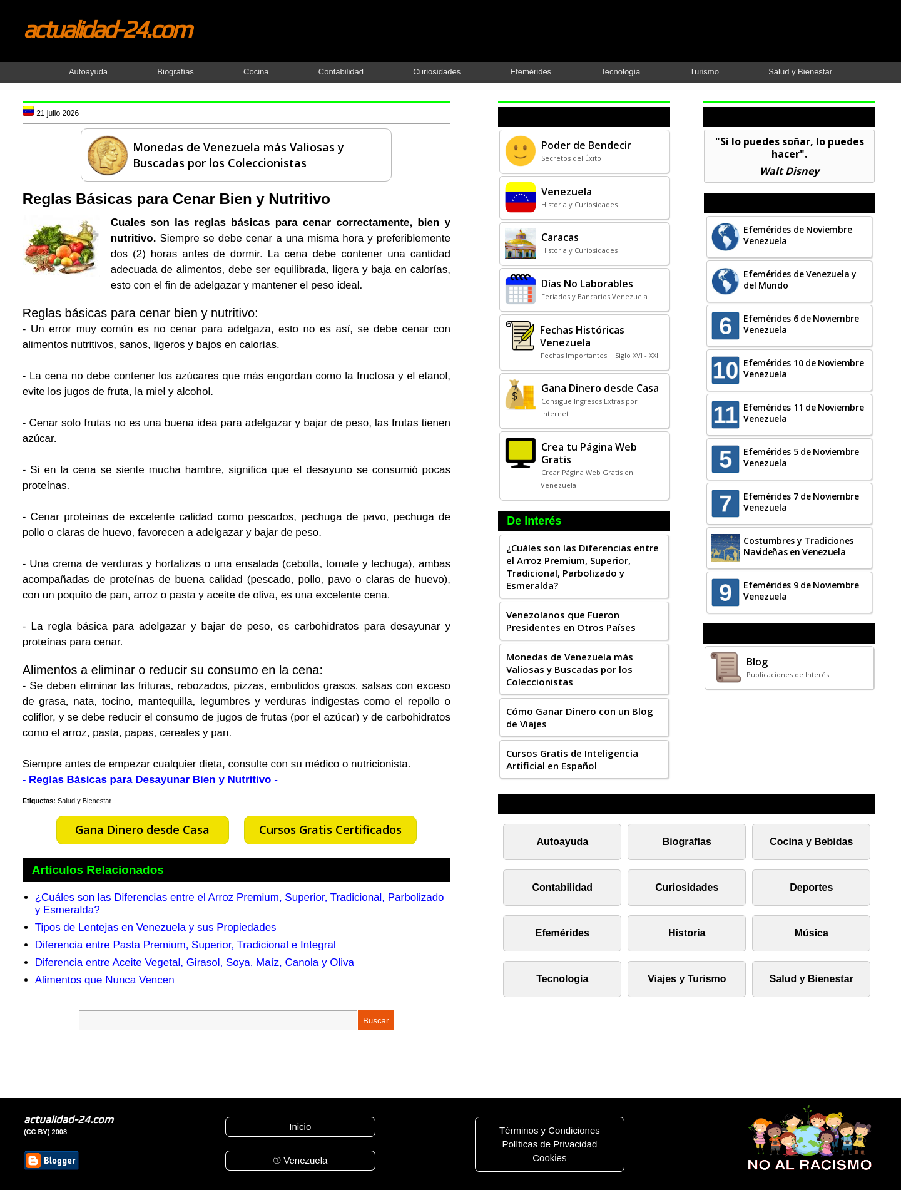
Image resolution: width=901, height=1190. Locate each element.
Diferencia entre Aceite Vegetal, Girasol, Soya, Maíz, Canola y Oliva (194, 962)
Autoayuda (88, 71)
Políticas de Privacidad (549, 1144)
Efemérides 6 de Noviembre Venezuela (801, 324)
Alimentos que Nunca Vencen (105, 980)
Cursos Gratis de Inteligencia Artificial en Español (572, 759)
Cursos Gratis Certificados (330, 829)
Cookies (549, 1157)
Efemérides (530, 71)
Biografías (175, 71)
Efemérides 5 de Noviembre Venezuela (801, 457)
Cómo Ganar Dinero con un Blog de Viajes (579, 717)
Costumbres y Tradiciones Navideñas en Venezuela (798, 546)
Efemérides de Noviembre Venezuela (797, 235)
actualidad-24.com (107, 29)
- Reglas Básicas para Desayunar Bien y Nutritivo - (150, 780)
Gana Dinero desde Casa (142, 829)
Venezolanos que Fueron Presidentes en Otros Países (571, 620)
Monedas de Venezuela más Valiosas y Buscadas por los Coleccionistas (569, 669)
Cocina (255, 71)
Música (811, 933)
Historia (686, 933)
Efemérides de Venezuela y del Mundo (800, 279)
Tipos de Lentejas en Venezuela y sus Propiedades (156, 927)
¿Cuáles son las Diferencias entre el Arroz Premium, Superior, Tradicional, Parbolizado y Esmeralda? (582, 566)
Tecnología (620, 71)
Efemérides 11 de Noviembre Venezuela (803, 412)
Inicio (300, 1126)
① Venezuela (300, 1160)
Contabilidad (341, 71)
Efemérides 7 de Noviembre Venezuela (801, 501)
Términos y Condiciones (549, 1130)
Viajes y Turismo (687, 978)
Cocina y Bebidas (811, 841)
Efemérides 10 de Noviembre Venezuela (803, 368)
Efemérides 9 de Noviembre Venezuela (801, 590)
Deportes (811, 887)
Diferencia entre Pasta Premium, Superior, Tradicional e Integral (185, 945)
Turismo (704, 71)
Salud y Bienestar (800, 71)
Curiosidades (437, 71)
